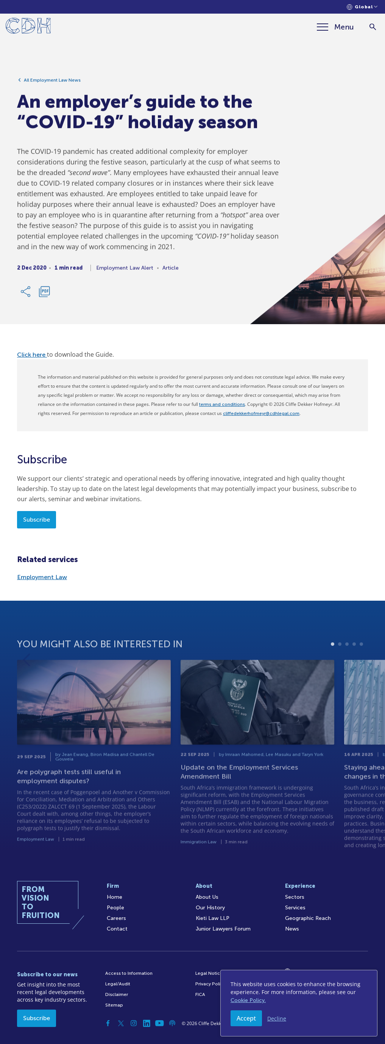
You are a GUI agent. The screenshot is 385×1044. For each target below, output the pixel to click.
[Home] (28, 27)
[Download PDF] (44, 295)
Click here (32, 354)
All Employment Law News (52, 83)
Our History (210, 907)
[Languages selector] (362, 7)
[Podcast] (172, 1023)
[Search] (372, 27)
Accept (246, 1018)
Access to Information (129, 973)
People (115, 907)
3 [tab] (347, 661)
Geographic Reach (308, 918)
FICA (200, 994)
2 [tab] (339, 661)
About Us (207, 897)
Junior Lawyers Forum (223, 929)
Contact (117, 929)
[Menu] (335, 26)
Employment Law (42, 577)
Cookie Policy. (248, 1000)
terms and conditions (222, 404)
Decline (276, 1018)
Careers (116, 918)
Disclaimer (116, 994)
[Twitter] (121, 1023)
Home (114, 897)
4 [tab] (354, 661)
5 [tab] (361, 661)
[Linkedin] (146, 1023)
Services (295, 907)
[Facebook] (108, 1023)
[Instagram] (134, 1023)
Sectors (294, 897)
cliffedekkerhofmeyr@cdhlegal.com (261, 413)
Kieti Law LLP (212, 918)
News (292, 929)
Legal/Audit (117, 984)
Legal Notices (210, 973)
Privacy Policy (210, 984)
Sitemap (114, 1005)
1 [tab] (332, 661)
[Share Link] (26, 295)
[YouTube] (159, 1023)
